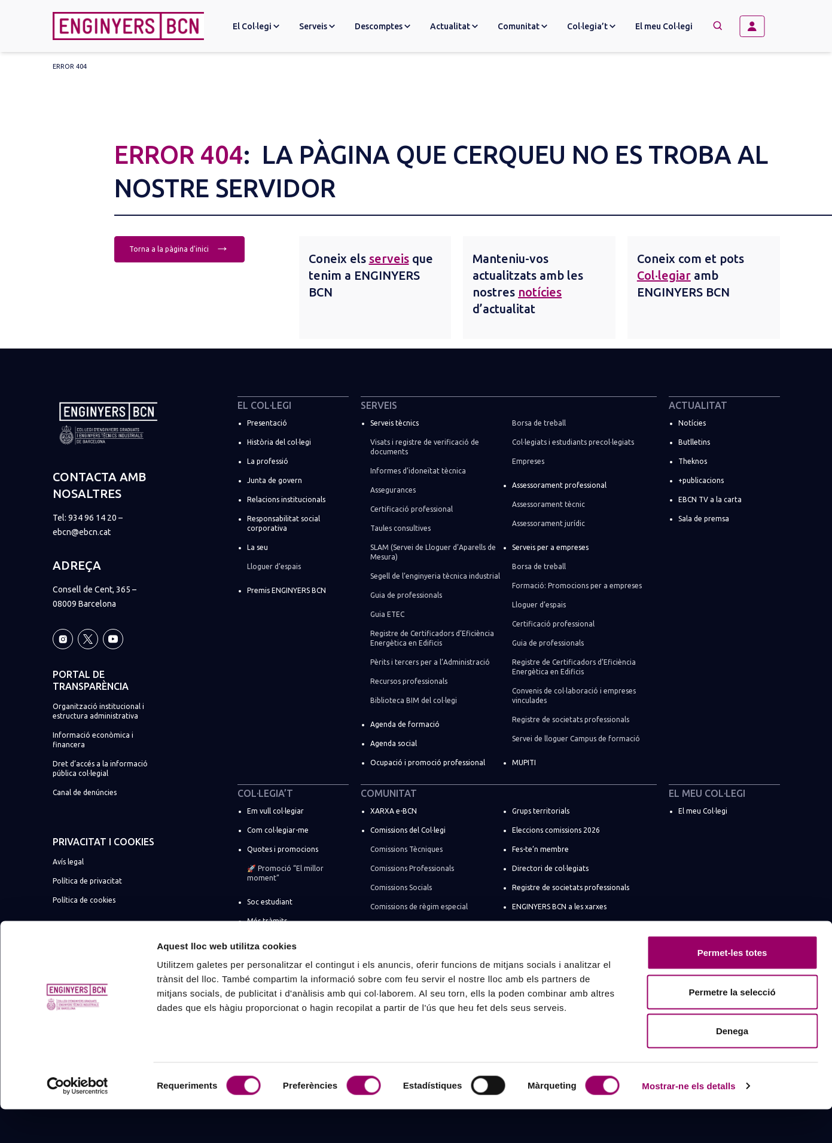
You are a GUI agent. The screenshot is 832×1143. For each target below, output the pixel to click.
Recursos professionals (408, 681)
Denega (732, 1064)
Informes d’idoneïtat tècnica (418, 471)
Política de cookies (84, 900)
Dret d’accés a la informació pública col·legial (100, 768)
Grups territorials (540, 811)
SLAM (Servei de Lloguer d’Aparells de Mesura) (433, 552)
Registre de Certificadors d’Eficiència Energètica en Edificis (432, 638)
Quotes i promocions (282, 849)
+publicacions (701, 480)
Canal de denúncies (85, 792)
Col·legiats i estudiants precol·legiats (573, 442)
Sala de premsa (703, 518)
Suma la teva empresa (284, 940)
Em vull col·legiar (275, 811)
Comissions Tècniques (406, 849)
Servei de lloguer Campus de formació (576, 738)
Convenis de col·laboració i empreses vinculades (574, 695)
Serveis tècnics (394, 423)
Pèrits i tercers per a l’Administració (430, 662)
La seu (257, 547)
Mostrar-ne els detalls (688, 1119)
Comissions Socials (401, 887)
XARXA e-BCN (393, 811)
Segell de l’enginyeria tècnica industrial (435, 576)
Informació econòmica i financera (93, 739)
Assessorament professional (559, 485)
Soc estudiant (269, 902)
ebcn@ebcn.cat (82, 532)
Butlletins (694, 442)
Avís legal (68, 862)
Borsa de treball (539, 423)
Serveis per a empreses (550, 547)
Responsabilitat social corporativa (283, 523)
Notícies (692, 423)
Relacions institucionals (286, 499)
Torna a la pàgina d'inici (179, 248)
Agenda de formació (405, 724)
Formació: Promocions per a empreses (577, 585)
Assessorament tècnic (548, 504)
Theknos (692, 461)
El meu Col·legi (664, 26)
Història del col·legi (279, 442)
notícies (540, 292)
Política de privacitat (87, 881)
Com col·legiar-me (278, 830)
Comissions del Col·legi (408, 830)
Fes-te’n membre (540, 849)
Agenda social (393, 743)
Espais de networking (547, 926)
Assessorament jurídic (548, 523)
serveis (389, 258)
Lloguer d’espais (274, 566)
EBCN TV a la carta (710, 499)
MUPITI (524, 762)
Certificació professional (411, 509)
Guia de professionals (406, 595)
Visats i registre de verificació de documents (424, 447)
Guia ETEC (387, 614)
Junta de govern (274, 480)
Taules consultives (400, 528)
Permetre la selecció (731, 1025)
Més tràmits (267, 921)
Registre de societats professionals (570, 719)
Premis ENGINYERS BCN (286, 590)
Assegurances (393, 490)
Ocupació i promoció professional (427, 762)
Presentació (267, 423)
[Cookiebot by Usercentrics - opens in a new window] (77, 1120)
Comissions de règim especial (419, 906)
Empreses (528, 461)
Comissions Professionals (412, 868)
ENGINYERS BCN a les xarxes (559, 906)
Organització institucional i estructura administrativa (98, 711)
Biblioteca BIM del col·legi (413, 700)
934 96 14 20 (92, 517)
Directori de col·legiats (550, 868)
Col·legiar (664, 275)
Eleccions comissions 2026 (556, 830)
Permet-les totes (732, 986)
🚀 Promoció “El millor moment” (285, 873)
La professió (267, 461)
